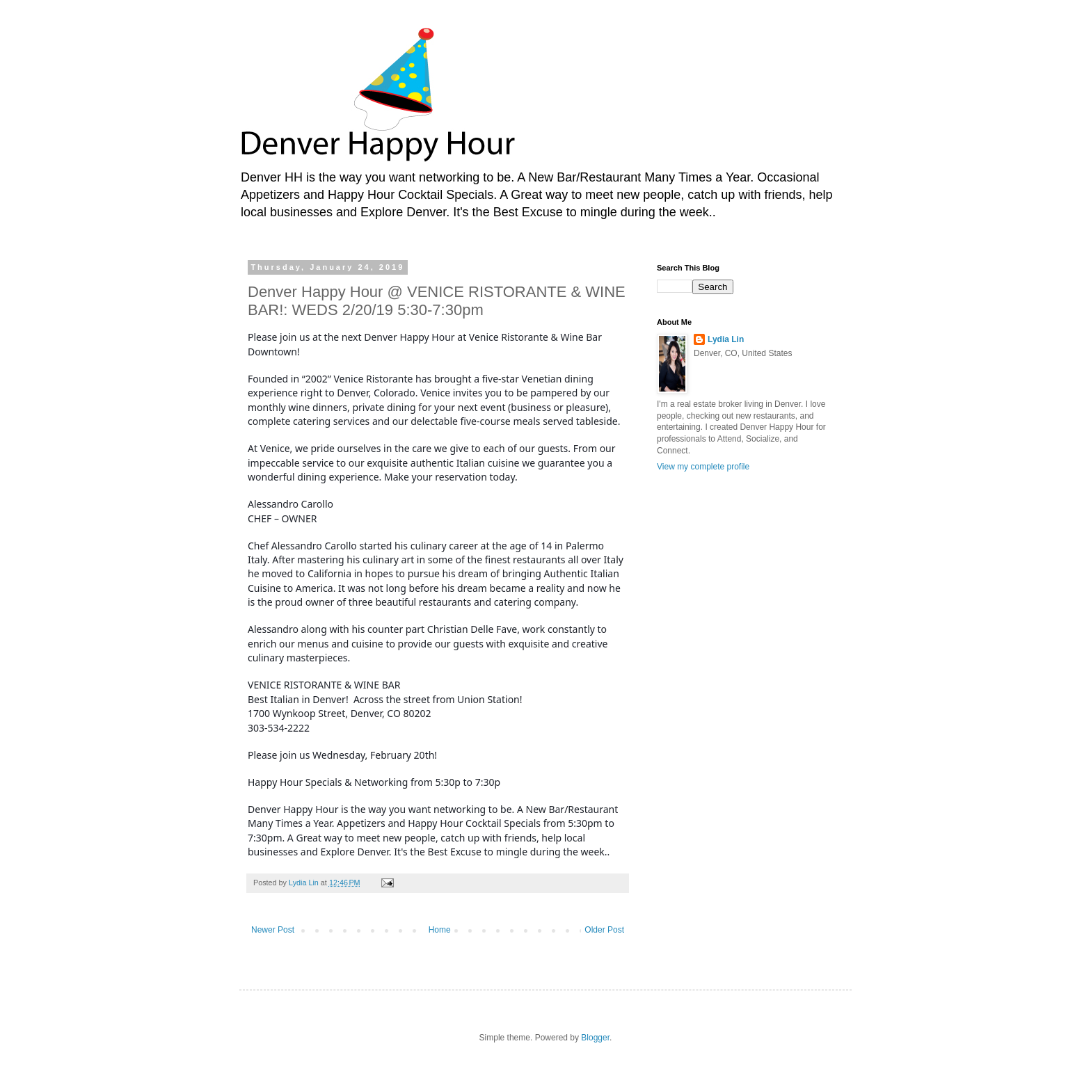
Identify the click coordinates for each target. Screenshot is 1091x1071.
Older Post (604, 930)
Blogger (595, 1037)
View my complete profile (703, 467)
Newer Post (272, 930)
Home (440, 930)
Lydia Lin (726, 339)
